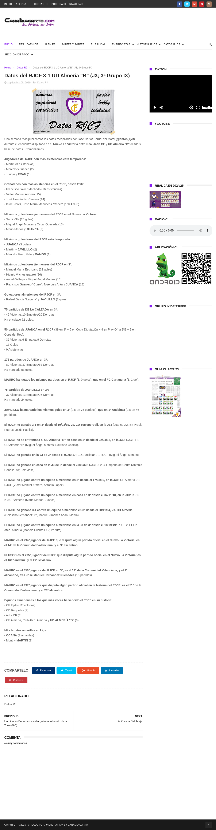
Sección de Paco (16, 54)
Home (7, 67)
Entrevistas (121, 44)
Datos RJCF (171, 44)
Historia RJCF (147, 44)
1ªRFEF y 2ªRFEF (73, 44)
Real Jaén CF (28, 44)
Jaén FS (49, 44)
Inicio (8, 4)
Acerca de (23, 4)
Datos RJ (22, 67)
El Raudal (98, 44)
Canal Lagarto (78, 824)
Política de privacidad (67, 4)
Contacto (41, 4)
